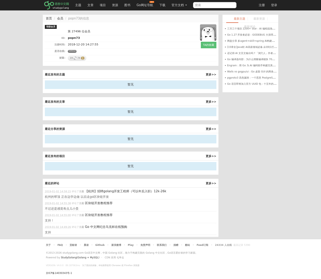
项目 (103, 5)
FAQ (60, 245)
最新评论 (249, 26)
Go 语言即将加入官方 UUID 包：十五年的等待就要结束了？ (260, 83)
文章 (90, 5)
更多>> (211, 74)
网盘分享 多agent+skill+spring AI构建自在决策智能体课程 (260, 40)
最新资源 (259, 18)
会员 (60, 18)
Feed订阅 (202, 245)
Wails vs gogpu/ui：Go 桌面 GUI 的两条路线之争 (255, 71)
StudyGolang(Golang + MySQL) (80, 257)
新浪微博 (116, 245)
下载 (162, 5)
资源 (115, 5)
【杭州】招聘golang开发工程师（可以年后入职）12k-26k (125, 191)
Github (99, 245)
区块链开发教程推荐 (99, 203)
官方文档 (179, 5)
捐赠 (175, 245)
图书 (127, 5)
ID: (63, 38)
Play (130, 245)
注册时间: (59, 44)
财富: (62, 57)
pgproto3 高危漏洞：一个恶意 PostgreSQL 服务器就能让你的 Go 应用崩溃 (269, 77)
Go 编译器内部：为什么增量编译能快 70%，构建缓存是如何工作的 (264, 59)
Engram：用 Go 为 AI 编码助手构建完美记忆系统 (255, 65)
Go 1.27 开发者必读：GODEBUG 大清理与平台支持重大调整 (261, 34)
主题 (78, 5)
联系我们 (162, 245)
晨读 (86, 245)
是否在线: (59, 51)
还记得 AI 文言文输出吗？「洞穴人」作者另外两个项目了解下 (261, 53)
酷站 (187, 245)
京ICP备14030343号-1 (59, 273)
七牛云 (120, 257)
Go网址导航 (145, 4)
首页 (49, 18)
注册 (262, 5)
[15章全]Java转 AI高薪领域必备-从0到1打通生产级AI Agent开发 (263, 47)
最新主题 (239, 18)
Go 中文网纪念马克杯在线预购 (106, 227)
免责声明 (145, 245)
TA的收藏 (208, 44)
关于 (48, 245)
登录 (274, 5)
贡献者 (73, 245)
